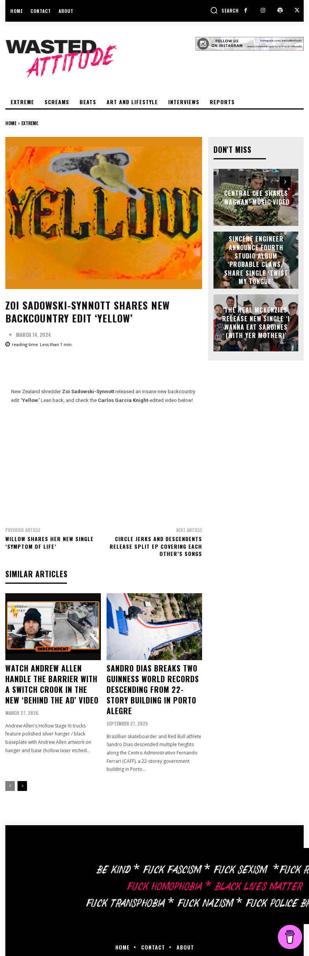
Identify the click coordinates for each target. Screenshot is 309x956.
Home (10, 123)
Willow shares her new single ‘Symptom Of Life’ (49, 542)
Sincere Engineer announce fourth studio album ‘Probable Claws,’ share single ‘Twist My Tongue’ (256, 259)
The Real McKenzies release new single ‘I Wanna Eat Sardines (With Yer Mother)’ (256, 322)
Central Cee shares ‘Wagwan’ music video (256, 197)
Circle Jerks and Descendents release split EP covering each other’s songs (156, 546)
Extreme (29, 123)
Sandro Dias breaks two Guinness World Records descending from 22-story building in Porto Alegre (149, 679)
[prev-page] (10, 766)
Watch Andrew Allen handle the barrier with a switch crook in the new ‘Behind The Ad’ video (51, 679)
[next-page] (22, 766)
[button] (224, 10)
